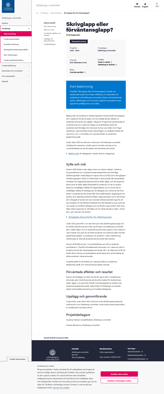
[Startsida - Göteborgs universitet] (16, 7)
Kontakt (137, 5)
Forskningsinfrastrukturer (13, 60)
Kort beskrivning (50, 26)
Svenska (78, 72)
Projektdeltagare (50, 44)
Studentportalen (136, 351)
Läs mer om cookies (61, 387)
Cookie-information (17, 359)
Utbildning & (107, 65)
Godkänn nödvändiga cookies (119, 381)
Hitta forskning (10, 33)
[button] (157, 5)
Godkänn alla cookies (119, 374)
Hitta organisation (107, 352)
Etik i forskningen (10, 55)
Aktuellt (5, 81)
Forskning (6, 28)
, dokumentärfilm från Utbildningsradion (90, 217)
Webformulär (73, 153)
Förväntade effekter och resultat (52, 34)
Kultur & (105, 62)
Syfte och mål (49, 29)
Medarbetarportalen (137, 355)
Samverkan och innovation (12, 70)
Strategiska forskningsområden (16, 49)
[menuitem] (137, 5)
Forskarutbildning (9, 65)
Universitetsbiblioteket (138, 358)
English (145, 5)
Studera (5, 23)
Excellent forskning (11, 44)
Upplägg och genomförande (49, 39)
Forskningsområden (11, 39)
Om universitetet (8, 76)
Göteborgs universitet (11, 17)
